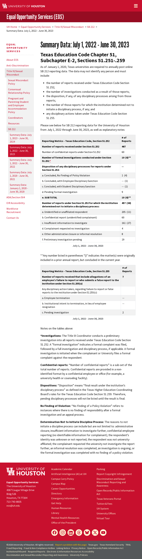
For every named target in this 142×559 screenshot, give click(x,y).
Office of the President (63, 522)
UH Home (11, 26)
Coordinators (15, 117)
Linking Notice (63, 548)
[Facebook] (54, 532)
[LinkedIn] (71, 532)
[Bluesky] (87, 532)
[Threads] (79, 532)
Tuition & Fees (104, 503)
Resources (13, 123)
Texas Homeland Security (112, 544)
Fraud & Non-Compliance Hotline (39, 548)
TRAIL (128, 544)
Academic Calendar (61, 469)
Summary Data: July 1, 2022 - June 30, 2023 (21, 151)
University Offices (106, 513)
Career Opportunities (63, 488)
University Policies (79, 554)
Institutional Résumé (16, 551)
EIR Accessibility (15, 203)
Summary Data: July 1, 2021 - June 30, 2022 (21, 163)
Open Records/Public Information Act (105, 548)
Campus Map (58, 483)
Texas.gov (93, 544)
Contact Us (12, 217)
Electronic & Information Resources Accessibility (70, 551)
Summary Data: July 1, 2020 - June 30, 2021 (21, 176)
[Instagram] (62, 532)
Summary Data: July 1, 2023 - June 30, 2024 (21, 138)
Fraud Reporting (14, 548)
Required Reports (36, 551)
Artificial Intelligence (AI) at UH (68, 474)
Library (55, 513)
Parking (101, 469)
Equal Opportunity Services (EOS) (35, 16)
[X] (95, 532)
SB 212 (90, 26)
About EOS (12, 59)
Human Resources (61, 508)
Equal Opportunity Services (36, 26)
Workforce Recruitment (13, 210)
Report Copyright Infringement (114, 474)
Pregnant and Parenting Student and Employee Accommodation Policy (18, 105)
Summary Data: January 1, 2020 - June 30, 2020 (19, 188)
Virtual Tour (103, 518)
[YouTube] (103, 532)
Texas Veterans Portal (109, 498)
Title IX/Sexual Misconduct (69, 26)
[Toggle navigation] (135, 6)
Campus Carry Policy (62, 478)
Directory (56, 493)
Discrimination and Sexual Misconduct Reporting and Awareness (111, 482)
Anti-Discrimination (17, 65)
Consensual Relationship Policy (19, 91)
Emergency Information (64, 498)
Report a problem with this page (71, 544)
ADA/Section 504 (15, 197)
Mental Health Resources (65, 517)
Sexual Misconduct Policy (18, 82)
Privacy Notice (79, 548)
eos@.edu (13, 505)
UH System (103, 508)
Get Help (56, 503)
